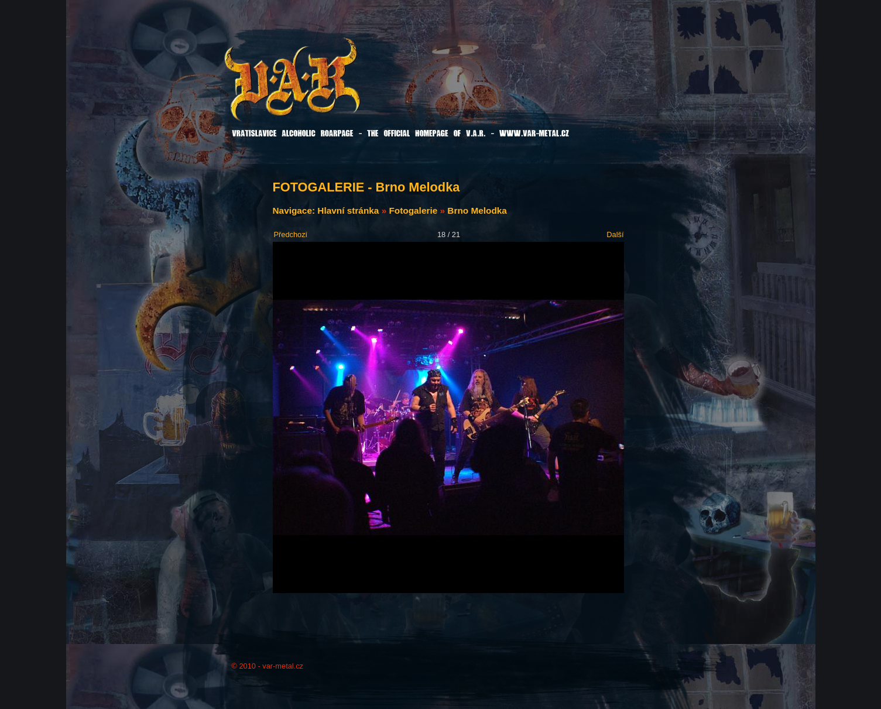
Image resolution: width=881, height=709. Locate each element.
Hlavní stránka (348, 210)
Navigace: (295, 210)
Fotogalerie (413, 210)
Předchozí (291, 234)
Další (614, 234)
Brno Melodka (477, 210)
